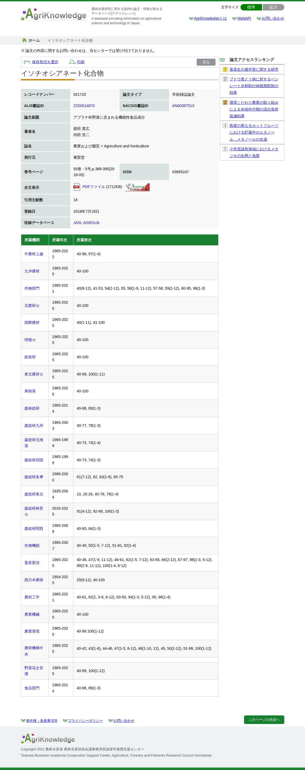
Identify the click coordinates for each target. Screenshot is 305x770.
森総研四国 (33, 460)
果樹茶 (30, 391)
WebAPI (244, 18)
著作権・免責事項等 (42, 721)
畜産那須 (32, 562)
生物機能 (32, 545)
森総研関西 (33, 528)
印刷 (81, 62)
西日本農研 (33, 580)
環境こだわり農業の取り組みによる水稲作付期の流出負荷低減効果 (253, 109)
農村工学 (32, 597)
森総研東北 (33, 494)
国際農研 (32, 322)
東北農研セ (33, 374)
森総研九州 (33, 425)
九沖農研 (32, 271)
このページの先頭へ (264, 720)
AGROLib (91, 223)
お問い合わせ (273, 18)
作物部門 (32, 288)
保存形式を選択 (45, 62)
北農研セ (32, 305)
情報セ (30, 340)
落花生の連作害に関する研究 (253, 69)
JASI (77, 223)
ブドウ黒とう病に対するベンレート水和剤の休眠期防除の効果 (253, 86)
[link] (70, 40)
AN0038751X (183, 106)
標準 (251, 7)
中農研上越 (33, 254)
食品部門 (32, 688)
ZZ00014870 (84, 106)
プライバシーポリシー (85, 721)
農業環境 (32, 631)
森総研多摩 (33, 477)
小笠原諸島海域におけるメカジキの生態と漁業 (253, 152)
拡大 (274, 7)
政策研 (30, 357)
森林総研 (32, 408)
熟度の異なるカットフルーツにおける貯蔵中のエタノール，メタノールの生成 (253, 132)
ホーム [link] (34, 40)
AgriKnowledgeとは (210, 18)
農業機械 (32, 614)
